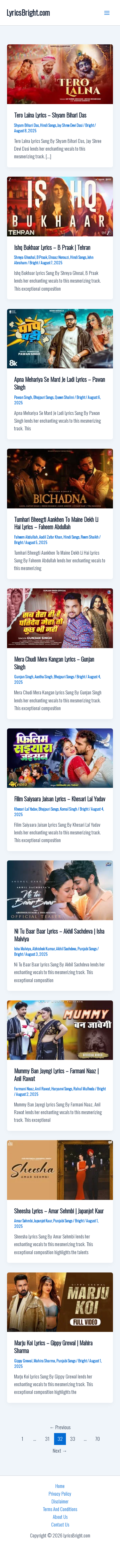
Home (60, 1486)
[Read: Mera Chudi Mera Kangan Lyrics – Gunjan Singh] (60, 617)
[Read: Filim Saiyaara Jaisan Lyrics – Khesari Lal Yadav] (60, 757)
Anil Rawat (42, 1088)
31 (47, 1438)
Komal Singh (68, 809)
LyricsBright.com (28, 12)
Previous (60, 1426)
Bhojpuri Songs (43, 397)
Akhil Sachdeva (66, 948)
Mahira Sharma (44, 1360)
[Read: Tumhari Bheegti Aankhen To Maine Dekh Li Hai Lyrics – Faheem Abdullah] (60, 477)
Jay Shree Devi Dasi (70, 125)
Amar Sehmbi (23, 1220)
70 (97, 1438)
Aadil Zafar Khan (50, 537)
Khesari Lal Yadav (25, 809)
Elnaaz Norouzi (58, 257)
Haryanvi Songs (61, 1088)
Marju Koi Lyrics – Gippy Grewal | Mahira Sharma (53, 1346)
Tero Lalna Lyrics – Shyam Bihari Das (50, 114)
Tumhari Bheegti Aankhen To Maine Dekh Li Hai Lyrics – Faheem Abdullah (56, 523)
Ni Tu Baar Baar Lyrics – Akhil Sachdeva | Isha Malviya (59, 935)
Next (60, 1450)
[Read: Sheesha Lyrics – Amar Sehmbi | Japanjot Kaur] (60, 1169)
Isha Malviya (22, 948)
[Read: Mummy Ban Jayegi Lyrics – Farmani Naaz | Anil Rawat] (60, 1029)
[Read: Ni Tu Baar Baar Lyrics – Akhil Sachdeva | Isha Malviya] (60, 889)
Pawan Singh (23, 397)
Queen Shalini (64, 397)
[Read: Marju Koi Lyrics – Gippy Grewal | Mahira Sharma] (60, 1301)
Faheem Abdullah (26, 537)
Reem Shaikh (90, 537)
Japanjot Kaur (43, 1220)
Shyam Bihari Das (26, 125)
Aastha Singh (43, 676)
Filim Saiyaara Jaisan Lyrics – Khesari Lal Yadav (59, 798)
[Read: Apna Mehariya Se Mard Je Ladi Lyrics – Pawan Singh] (60, 338)
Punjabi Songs (87, 948)
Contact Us (60, 1524)
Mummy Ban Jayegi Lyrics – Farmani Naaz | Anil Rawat (56, 1074)
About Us (60, 1516)
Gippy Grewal (23, 1360)
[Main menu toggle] (107, 13)
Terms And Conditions (60, 1509)
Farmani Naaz (24, 1088)
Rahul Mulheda (83, 1088)
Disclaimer (60, 1501)
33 (72, 1438)
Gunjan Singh (23, 676)
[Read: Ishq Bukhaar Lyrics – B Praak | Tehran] (60, 205)
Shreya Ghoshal (24, 257)
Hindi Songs (48, 125)
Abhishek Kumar (43, 948)
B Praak (41, 257)
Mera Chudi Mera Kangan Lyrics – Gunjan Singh (54, 663)
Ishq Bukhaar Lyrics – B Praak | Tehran (52, 247)
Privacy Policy (60, 1493)
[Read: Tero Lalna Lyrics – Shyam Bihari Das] (60, 73)
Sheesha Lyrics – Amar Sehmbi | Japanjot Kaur (59, 1210)
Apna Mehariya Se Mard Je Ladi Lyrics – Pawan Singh (59, 383)
